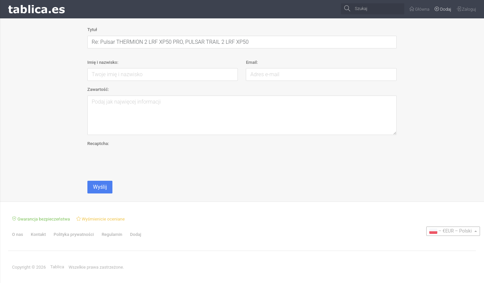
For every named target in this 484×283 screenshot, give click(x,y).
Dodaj (135, 234)
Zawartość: (98, 89)
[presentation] (138, 162)
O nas (17, 234)
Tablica (57, 266)
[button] (453, 231)
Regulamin (112, 234)
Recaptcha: (98, 143)
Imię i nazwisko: (102, 62)
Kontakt (38, 234)
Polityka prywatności (74, 234)
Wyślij (100, 187)
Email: (252, 62)
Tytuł (92, 29)
